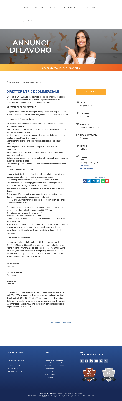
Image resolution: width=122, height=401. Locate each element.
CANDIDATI (39, 8)
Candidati (91, 92)
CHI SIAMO (91, 8)
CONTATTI (27, 21)
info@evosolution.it (88, 168)
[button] (85, 181)
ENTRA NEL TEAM (72, 8)
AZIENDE (54, 8)
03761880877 (86, 165)
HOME (26, 8)
